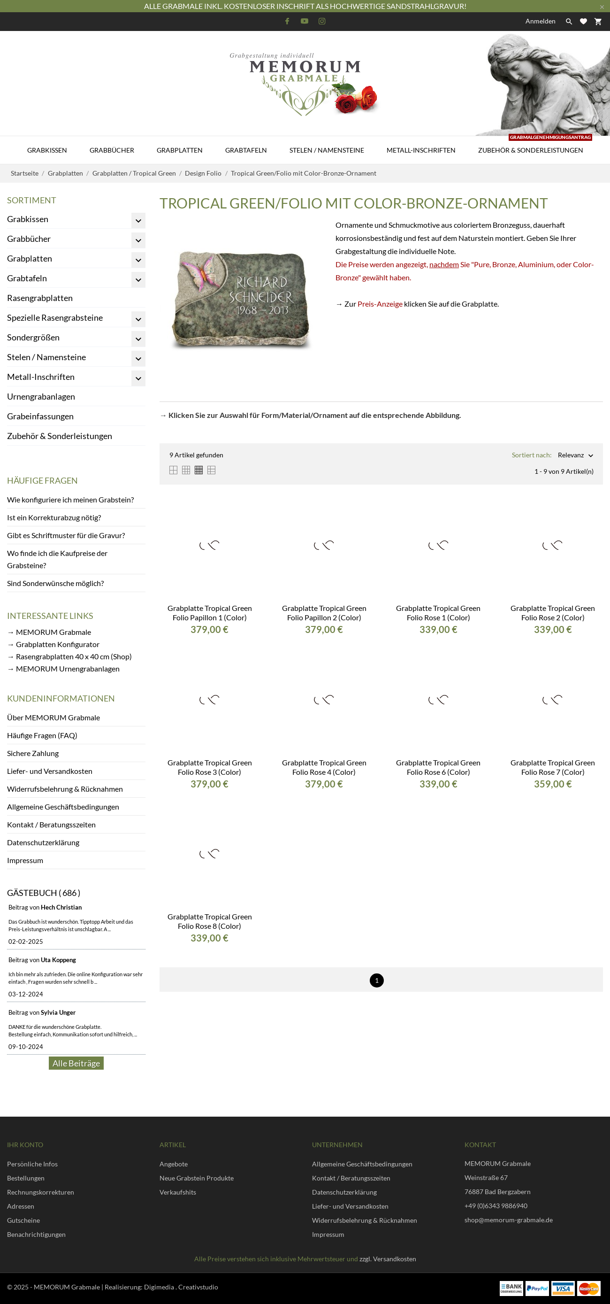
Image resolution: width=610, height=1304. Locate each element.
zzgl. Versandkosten (387, 1259)
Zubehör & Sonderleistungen (535, 145)
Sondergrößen (33, 337)
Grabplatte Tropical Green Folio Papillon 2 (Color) (324, 612)
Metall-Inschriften (421, 150)
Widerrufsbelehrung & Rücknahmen (65, 788)
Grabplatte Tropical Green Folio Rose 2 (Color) (553, 612)
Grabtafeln (246, 150)
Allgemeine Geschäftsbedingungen (63, 806)
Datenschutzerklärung (43, 842)
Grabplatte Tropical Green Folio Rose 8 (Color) (210, 921)
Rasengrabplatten (40, 298)
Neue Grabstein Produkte (197, 1178)
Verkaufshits (178, 1192)
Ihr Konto (25, 1145)
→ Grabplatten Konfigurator (53, 644)
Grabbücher (112, 150)
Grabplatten (180, 150)
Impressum (25, 860)
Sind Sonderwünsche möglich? (55, 583)
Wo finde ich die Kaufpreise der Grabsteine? (57, 559)
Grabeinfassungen (40, 416)
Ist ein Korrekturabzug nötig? (54, 517)
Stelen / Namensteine (327, 150)
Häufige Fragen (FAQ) (42, 735)
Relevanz (571, 456)
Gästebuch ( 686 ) (43, 892)
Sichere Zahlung (33, 752)
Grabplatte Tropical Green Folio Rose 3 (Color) (210, 767)
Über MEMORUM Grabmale (53, 717)
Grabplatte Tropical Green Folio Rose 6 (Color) (438, 767)
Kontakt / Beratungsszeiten (51, 824)
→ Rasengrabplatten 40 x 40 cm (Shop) (69, 656)
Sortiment (31, 200)
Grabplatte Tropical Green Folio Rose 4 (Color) (324, 767)
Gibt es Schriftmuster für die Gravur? (66, 535)
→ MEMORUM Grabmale (49, 631)
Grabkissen (47, 150)
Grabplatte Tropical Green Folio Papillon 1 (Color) (210, 612)
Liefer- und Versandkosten (49, 770)
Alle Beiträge (76, 1063)
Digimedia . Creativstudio (181, 1287)
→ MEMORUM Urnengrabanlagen (63, 668)
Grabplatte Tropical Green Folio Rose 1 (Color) (438, 612)
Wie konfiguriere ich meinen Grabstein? (70, 499)
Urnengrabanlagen (41, 396)
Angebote (174, 1164)
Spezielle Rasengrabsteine (55, 317)
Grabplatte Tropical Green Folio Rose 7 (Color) (553, 767)
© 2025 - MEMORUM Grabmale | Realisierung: (75, 1287)
